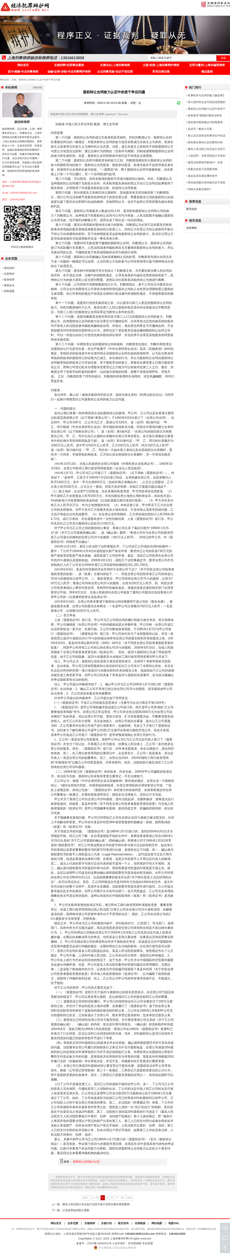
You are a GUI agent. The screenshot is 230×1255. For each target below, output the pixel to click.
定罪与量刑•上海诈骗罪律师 (207, 65)
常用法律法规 (161, 71)
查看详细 (37, 87)
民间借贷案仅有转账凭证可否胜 (205, 182)
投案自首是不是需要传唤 (201, 169)
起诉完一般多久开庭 (199, 128)
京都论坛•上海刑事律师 (115, 65)
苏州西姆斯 (134, 1243)
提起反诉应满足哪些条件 (201, 175)
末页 (129, 1197)
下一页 (120, 1197)
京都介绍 (106, 1223)
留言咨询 (123, 1223)
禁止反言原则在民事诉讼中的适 (205, 135)
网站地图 (156, 1223)
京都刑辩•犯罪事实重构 (69, 65)
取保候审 (8, 279)
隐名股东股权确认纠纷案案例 (204, 122)
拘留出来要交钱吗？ (199, 189)
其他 (14, 79)
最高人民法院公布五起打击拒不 (205, 149)
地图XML (173, 1223)
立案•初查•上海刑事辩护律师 (161, 65)
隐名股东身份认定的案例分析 (204, 142)
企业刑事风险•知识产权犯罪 (115, 71)
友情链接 (140, 1223)
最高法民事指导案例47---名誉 (204, 162)
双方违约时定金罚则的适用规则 (205, 102)
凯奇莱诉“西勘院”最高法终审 (204, 115)
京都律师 (89, 1223)
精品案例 (207, 71)
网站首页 (23, 65)
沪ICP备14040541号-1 (100, 1243)
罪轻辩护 (8, 268)
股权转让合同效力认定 (86, 1161)
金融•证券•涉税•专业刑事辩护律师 (69, 71)
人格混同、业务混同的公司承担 (205, 155)
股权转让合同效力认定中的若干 (205, 108)
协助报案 (8, 291)
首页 (85, 1197)
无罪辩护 (8, 273)
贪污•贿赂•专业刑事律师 (23, 71)
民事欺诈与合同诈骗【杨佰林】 (205, 95)
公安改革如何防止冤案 (75, 1210)
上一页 (95, 1197)
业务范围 (72, 1223)
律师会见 (8, 285)
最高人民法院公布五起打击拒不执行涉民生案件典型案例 (96, 1204)
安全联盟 (147, 1243)
